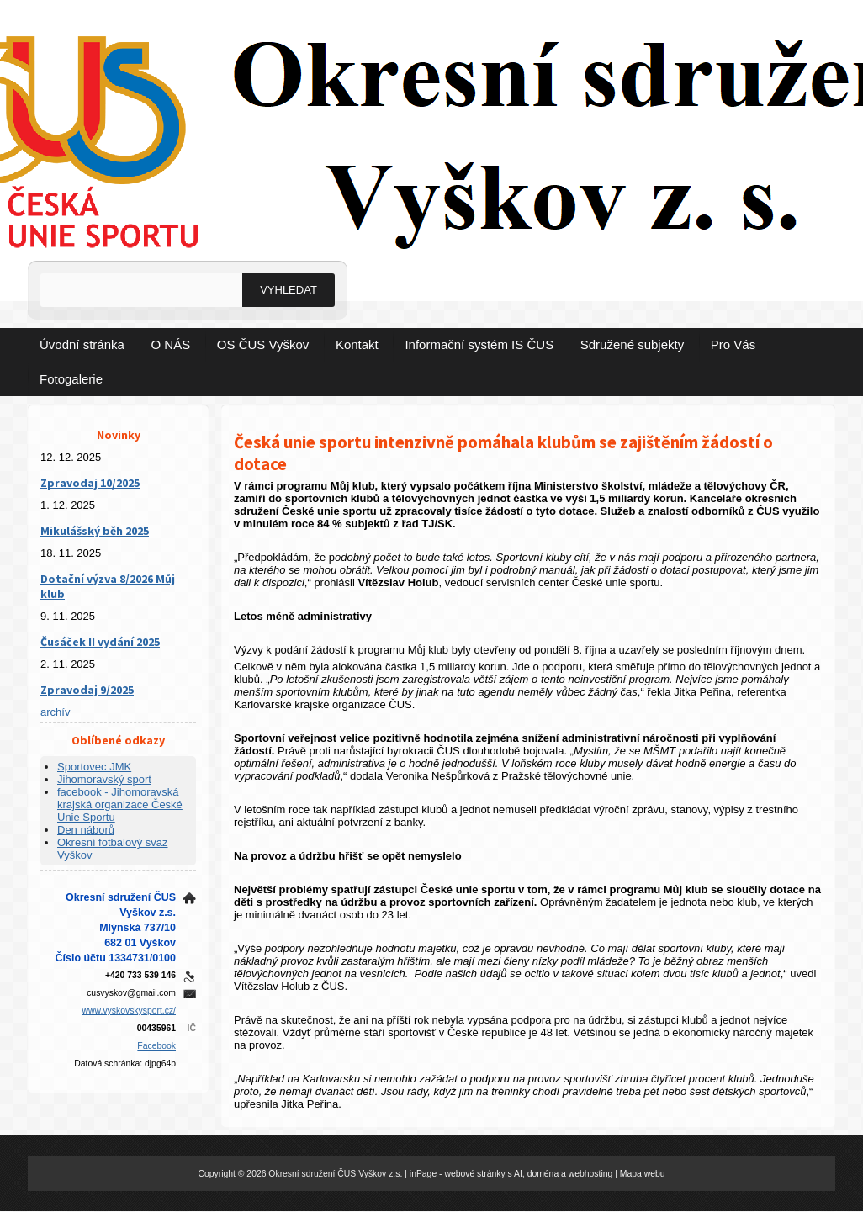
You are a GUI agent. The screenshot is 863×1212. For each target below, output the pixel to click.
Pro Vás (733, 344)
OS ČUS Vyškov (263, 344)
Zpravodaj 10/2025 (90, 482)
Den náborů (85, 829)
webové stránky (474, 1173)
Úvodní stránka (82, 344)
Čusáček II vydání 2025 (100, 641)
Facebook (156, 1046)
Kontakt (357, 344)
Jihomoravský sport (104, 779)
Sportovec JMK (94, 766)
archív (55, 712)
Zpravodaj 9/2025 (87, 689)
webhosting (591, 1173)
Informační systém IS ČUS (479, 344)
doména (543, 1173)
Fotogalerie (71, 379)
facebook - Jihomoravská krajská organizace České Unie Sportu (120, 804)
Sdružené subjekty (632, 344)
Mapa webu (642, 1173)
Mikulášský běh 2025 (94, 530)
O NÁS (171, 344)
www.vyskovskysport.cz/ (129, 1010)
